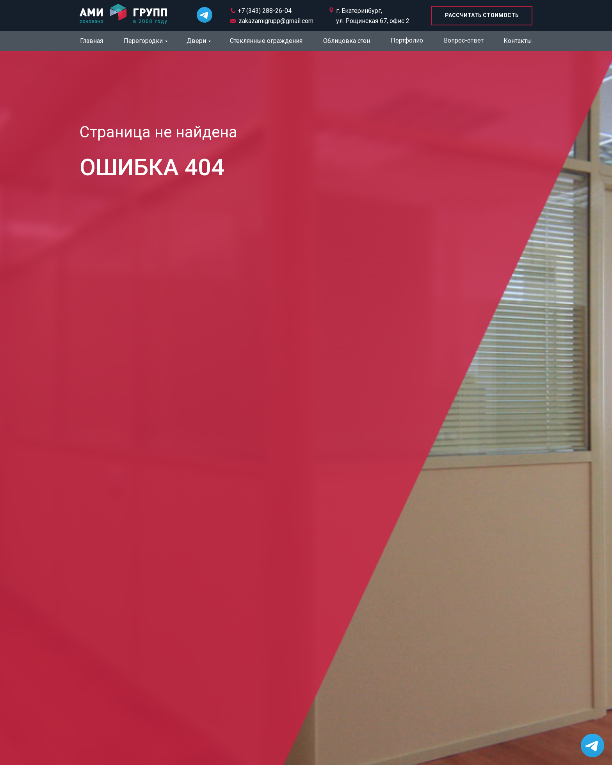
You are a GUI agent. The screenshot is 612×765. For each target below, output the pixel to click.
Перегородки (143, 40)
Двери (196, 40)
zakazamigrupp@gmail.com (275, 21)
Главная (91, 40)
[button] (481, 15)
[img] (123, 14)
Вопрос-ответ (464, 40)
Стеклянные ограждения (266, 40)
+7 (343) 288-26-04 (265, 10)
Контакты (517, 40)
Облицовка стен (346, 40)
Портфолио (407, 40)
